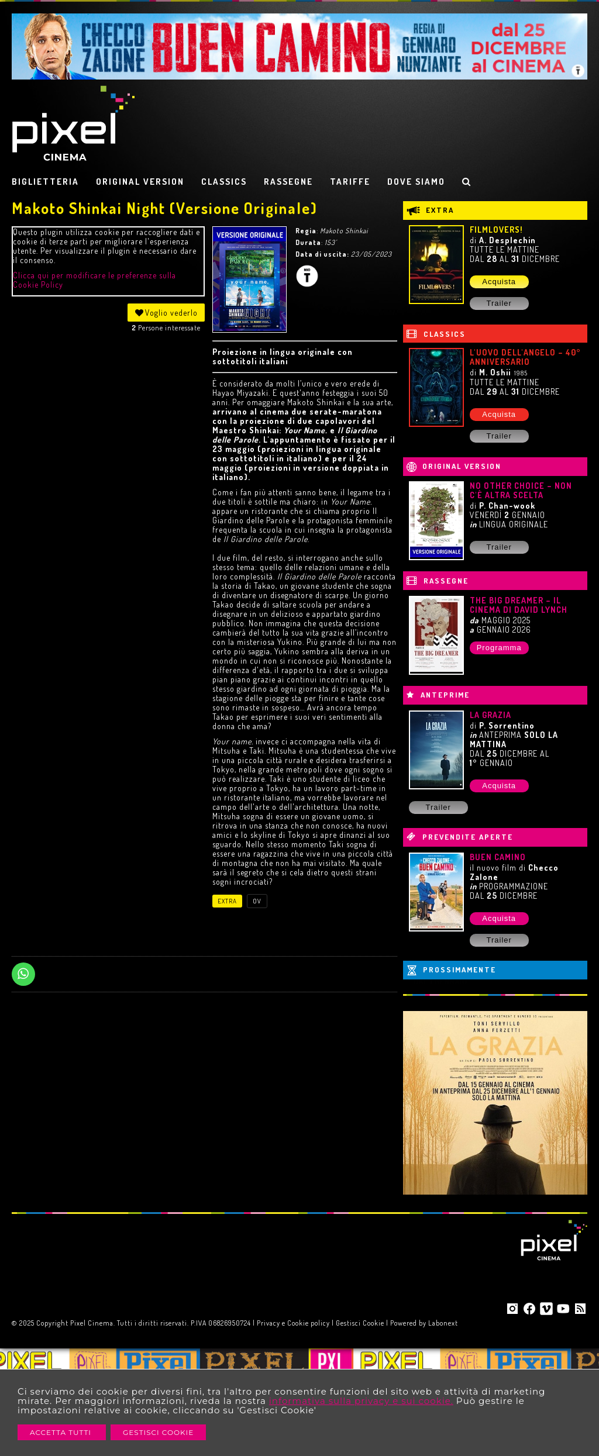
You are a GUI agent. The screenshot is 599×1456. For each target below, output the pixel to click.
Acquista (499, 281)
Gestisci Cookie (158, 1432)
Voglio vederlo (166, 313)
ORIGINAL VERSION (140, 181)
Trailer (498, 303)
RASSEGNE (288, 181)
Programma (499, 647)
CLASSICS (224, 181)
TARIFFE (350, 181)
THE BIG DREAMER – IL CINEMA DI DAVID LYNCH (518, 605)
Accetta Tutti (62, 1432)
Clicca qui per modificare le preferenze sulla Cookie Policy (94, 279)
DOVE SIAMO (416, 181)
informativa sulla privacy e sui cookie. (361, 1400)
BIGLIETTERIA (45, 181)
